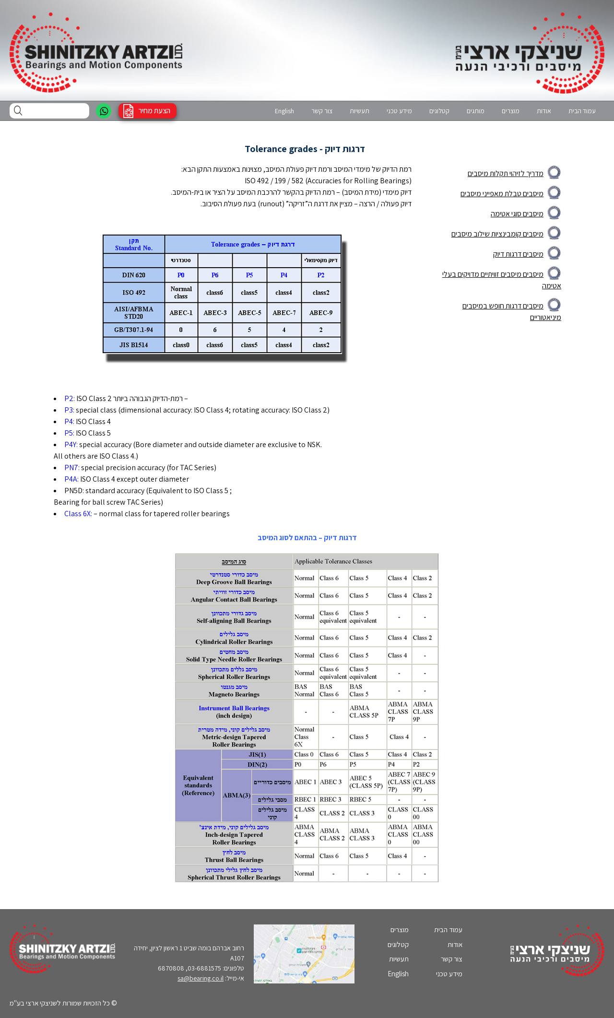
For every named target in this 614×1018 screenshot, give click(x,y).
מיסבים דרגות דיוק (518, 254)
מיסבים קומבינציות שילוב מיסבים (497, 234)
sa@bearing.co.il (200, 978)
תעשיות (359, 111)
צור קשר (321, 111)
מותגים (475, 111)
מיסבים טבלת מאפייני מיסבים (501, 194)
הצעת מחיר (154, 111)
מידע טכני (399, 111)
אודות (544, 111)
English (284, 111)
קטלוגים (439, 111)
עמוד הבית (582, 111)
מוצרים (511, 111)
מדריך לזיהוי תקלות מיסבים (505, 173)
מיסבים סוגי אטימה (517, 214)
